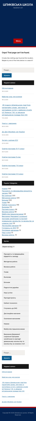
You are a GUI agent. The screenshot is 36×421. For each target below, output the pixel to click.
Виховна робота (8, 212)
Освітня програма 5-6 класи (12, 174)
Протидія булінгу (8, 209)
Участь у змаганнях (9, 123)
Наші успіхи (6, 233)
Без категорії (7, 196)
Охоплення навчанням (10, 230)
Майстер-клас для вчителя (12, 97)
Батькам (5, 200)
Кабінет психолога (9, 205)
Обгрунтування (7, 88)
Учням (4, 202)
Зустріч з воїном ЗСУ (10, 140)
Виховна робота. (8, 235)
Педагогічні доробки (11, 287)
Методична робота (9, 198)
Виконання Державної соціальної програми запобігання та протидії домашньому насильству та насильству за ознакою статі (14, 339)
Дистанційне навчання (10, 226)
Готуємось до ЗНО (9, 228)
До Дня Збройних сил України (13, 132)
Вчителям (5, 207)
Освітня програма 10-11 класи (13, 149)
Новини (4, 189)
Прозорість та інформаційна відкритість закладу (14, 255)
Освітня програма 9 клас (11, 157)
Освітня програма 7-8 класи (12, 166)
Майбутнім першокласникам (12, 214)
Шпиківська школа (18, 4)
